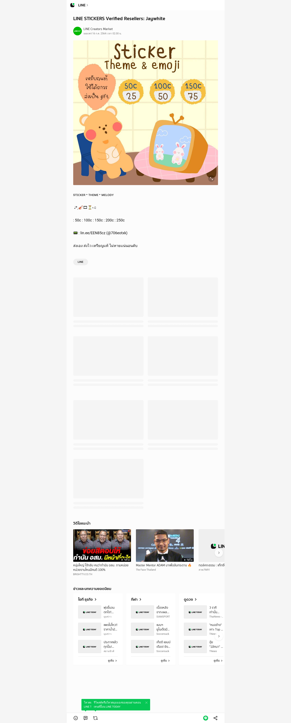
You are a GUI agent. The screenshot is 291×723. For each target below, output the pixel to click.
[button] (76, 718)
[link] (85, 718)
